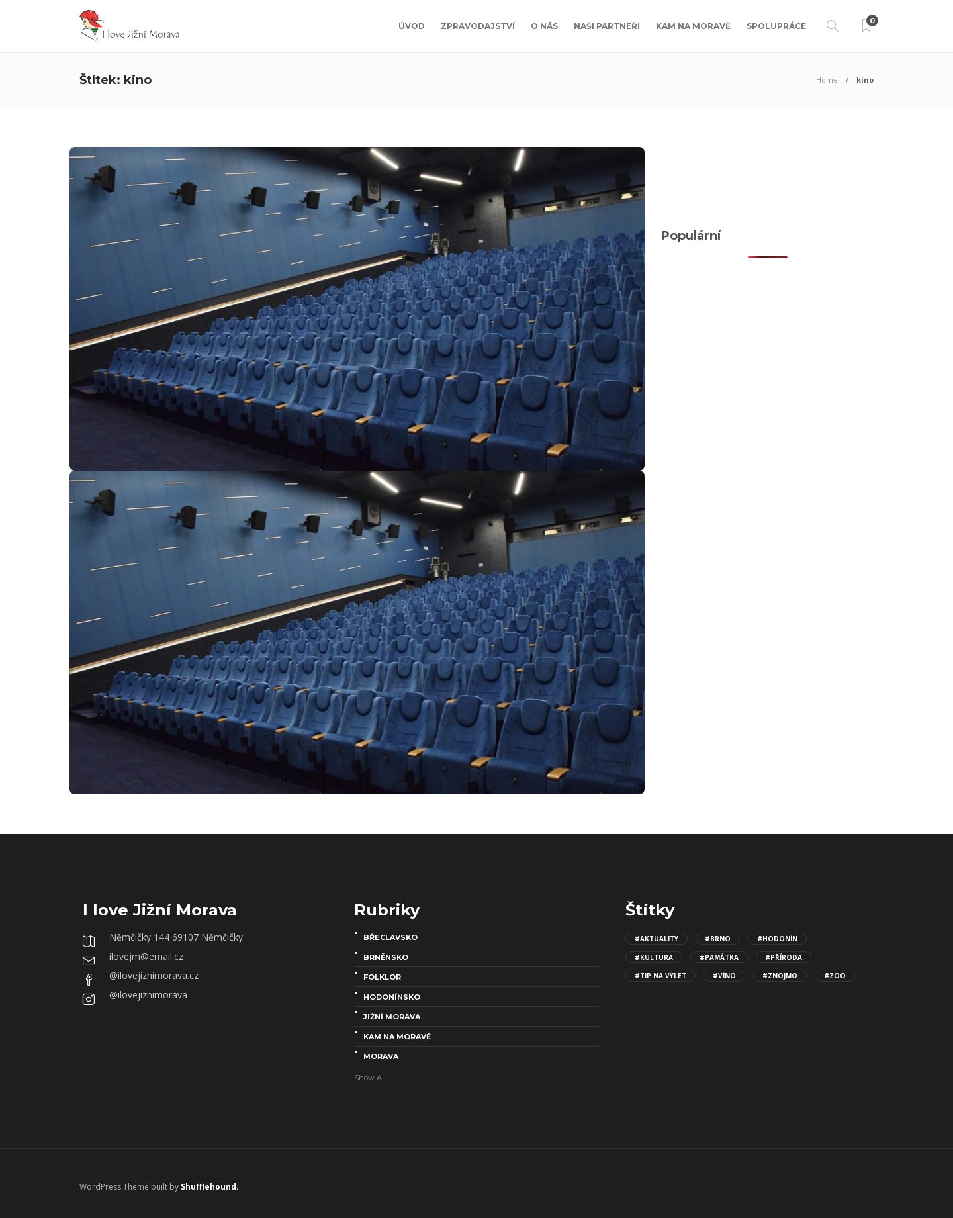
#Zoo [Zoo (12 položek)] (835, 975)
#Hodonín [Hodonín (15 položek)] (777, 938)
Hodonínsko (391, 997)
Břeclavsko (390, 937)
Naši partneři (607, 26)
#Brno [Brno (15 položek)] (718, 938)
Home (827, 80)
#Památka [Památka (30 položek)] (719, 957)
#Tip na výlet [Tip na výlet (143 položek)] (660, 975)
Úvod (411, 26)
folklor (382, 977)
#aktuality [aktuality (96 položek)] (656, 938)
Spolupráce (776, 26)
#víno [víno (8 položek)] (724, 975)
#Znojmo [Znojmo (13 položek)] (779, 975)
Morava (380, 1056)
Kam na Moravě (693, 26)
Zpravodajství (478, 26)
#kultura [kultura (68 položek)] (654, 957)
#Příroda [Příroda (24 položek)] (783, 957)
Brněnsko (385, 957)
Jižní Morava (391, 1016)
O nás (544, 26)
